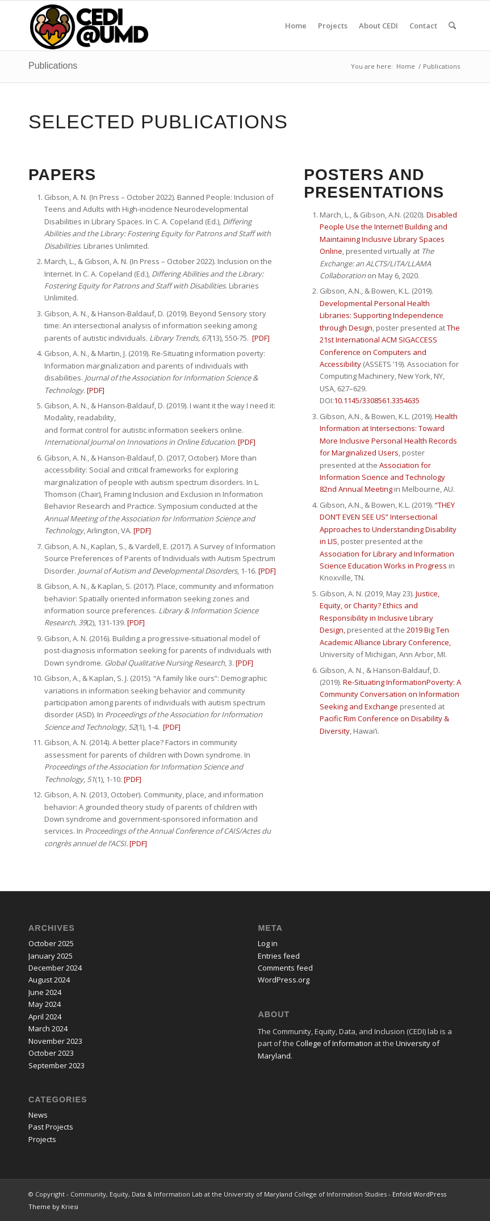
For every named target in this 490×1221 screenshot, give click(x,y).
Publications (52, 65)
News (38, 1115)
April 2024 (44, 1016)
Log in (268, 943)
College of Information (334, 1043)
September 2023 (56, 1065)
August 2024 (49, 980)
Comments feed (285, 968)
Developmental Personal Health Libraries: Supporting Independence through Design (381, 315)
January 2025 (50, 956)
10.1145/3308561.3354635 (377, 400)
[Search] (452, 26)
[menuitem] (295, 26)
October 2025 (51, 943)
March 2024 (48, 1028)
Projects (42, 1139)
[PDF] (95, 390)
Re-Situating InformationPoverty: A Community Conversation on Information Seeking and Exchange (390, 694)
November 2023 (55, 1041)
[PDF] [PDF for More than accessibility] (142, 530)
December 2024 (55, 968)
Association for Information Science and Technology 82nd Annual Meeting (382, 477)
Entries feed (279, 956)
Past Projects (50, 1127)
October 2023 (51, 1053)
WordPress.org (283, 980)
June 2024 (44, 992)
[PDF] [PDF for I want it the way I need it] (247, 442)
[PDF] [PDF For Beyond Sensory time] (261, 338)
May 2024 (44, 1004)
